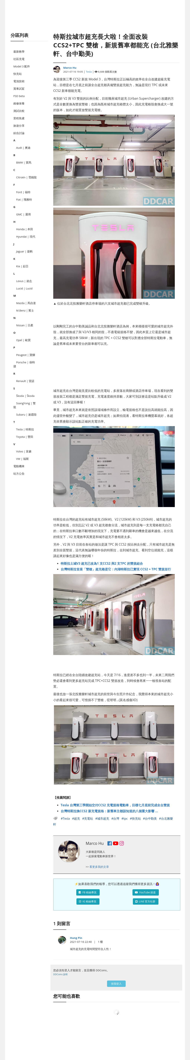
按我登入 (116, 983)
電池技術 (18, 81)
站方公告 (18, 473)
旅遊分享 (18, 125)
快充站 (17, 74)
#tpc (125, 818)
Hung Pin (76, 938)
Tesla (89, 71)
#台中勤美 (150, 818)
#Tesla (66, 818)
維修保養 (18, 103)
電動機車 (18, 466)
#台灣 (115, 818)
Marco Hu (69, 67)
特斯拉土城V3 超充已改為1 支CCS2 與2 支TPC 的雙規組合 (102, 563)
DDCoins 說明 (60, 974)
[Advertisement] (95, 20)
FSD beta (19, 96)
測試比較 (18, 111)
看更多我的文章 (99, 867)
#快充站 (136, 818)
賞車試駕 (18, 88)
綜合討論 (18, 133)
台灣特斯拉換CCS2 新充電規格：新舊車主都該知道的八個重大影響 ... (109, 811)
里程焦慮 (18, 118)
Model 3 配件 (21, 66)
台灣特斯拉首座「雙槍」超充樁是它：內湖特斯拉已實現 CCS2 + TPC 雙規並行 (116, 569)
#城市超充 (102, 818)
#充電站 (88, 818)
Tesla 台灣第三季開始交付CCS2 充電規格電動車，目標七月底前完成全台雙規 (115, 805)
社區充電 (18, 59)
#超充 (76, 818)
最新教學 (18, 51)
